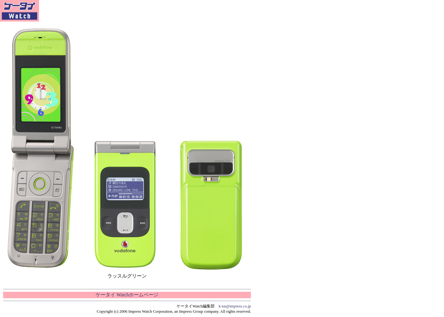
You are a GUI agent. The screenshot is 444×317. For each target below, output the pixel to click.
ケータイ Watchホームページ (127, 294)
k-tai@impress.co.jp (235, 306)
